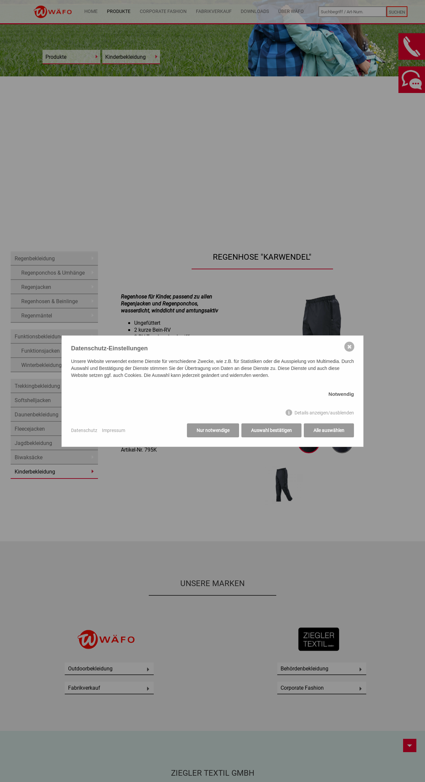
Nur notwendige (213, 430)
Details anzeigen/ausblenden (324, 412)
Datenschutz (84, 430)
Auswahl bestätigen (271, 430)
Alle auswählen (328, 430)
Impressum (113, 430)
